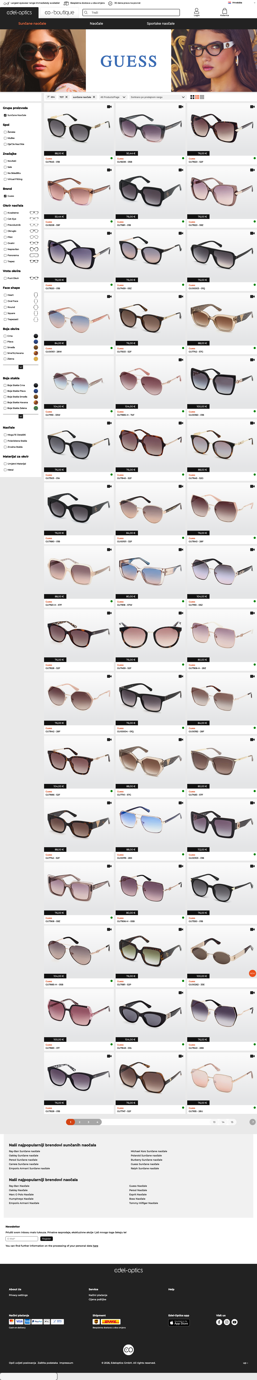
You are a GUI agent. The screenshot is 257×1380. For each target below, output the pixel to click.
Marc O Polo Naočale (21, 1194)
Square (21, 313)
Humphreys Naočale (21, 1198)
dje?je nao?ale (14, 144)
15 (232, 1122)
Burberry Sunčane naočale (146, 1159)
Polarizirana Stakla (15, 441)
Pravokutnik (21, 225)
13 (214, 1122)
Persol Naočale (138, 1190)
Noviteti (10, 161)
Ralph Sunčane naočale (145, 1168)
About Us (15, 1289)
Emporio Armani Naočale (24, 1203)
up (245, 1362)
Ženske (9, 132)
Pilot (21, 237)
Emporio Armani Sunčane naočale (29, 1168)
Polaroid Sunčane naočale (146, 1155)
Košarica (224, 15)
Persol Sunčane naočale (23, 1159)
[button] (19, 12)
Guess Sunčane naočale (145, 1164)
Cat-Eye (21, 219)
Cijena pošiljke (97, 1299)
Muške (9, 138)
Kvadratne (21, 213)
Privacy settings (18, 1295)
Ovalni (21, 243)
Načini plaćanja (98, 1295)
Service (93, 1289)
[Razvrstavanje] (158, 97)
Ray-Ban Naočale (19, 1185)
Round (21, 307)
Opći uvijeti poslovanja (22, 1362)
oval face (21, 301)
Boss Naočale (137, 1198)
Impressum (66, 1362)
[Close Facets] (20, 97)
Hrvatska (237, 2)
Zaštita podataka (48, 1362)
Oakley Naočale (18, 1190)
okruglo (21, 231)
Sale (8, 167)
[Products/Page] (113, 97)
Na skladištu (12, 173)
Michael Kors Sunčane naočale (149, 1151)
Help (171, 1289)
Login (197, 15)
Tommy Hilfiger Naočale (143, 1203)
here (95, 1245)
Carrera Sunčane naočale (23, 1164)
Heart (21, 295)
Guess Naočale (138, 1185)
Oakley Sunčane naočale (23, 1155)
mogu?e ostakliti (15, 434)
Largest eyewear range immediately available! (35, 3)
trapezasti (21, 319)
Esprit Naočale (138, 1194)
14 (223, 1122)
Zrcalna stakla (13, 447)
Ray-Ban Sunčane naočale (24, 1151)
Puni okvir (21, 278)
